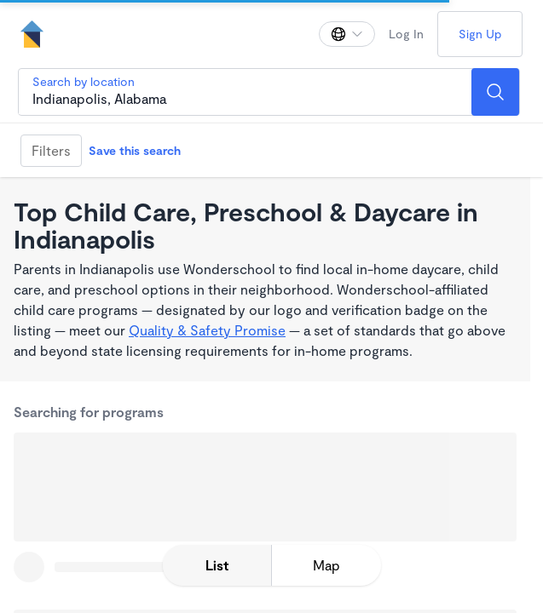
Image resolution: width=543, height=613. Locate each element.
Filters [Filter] (51, 150)
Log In (406, 33)
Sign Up (480, 33)
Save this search (135, 150)
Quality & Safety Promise (207, 330)
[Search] (495, 92)
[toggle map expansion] (326, 565)
